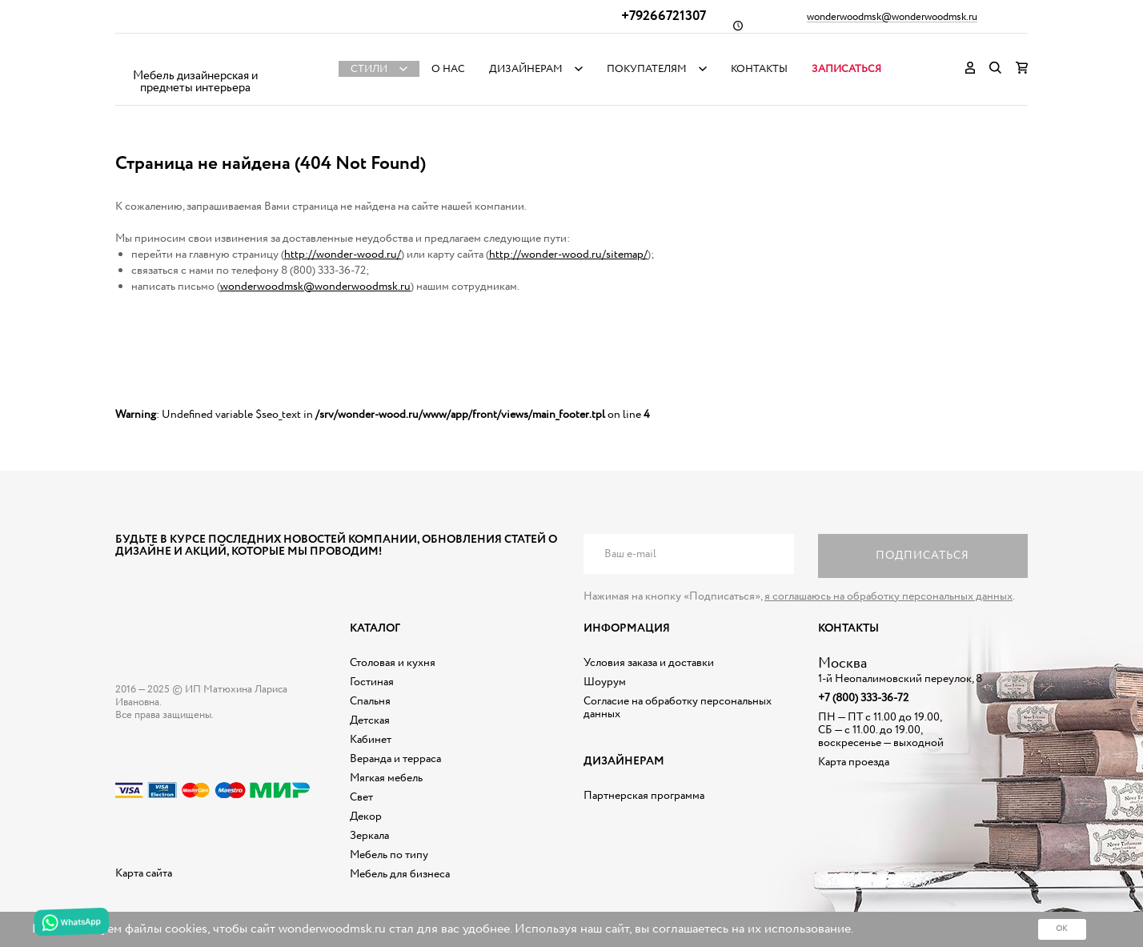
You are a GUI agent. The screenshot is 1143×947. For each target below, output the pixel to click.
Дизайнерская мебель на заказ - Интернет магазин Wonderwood (195, 56)
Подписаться (922, 556)
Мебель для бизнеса (400, 874)
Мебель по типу (389, 855)
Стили (369, 69)
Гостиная (372, 682)
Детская (370, 720)
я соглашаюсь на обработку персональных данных (888, 596)
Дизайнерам (526, 69)
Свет (361, 797)
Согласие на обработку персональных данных (678, 707)
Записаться (846, 69)
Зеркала (369, 836)
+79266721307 (663, 16)
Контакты (759, 69)
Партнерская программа (644, 796)
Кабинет (370, 740)
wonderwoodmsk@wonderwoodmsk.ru (892, 17)
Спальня (370, 701)
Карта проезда (853, 762)
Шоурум (605, 682)
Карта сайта (143, 873)
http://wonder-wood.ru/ (342, 255)
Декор (366, 817)
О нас (448, 69)
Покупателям (647, 69)
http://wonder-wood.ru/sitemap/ (568, 255)
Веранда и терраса (395, 759)
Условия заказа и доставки (649, 663)
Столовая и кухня (392, 663)
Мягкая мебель (386, 778)
